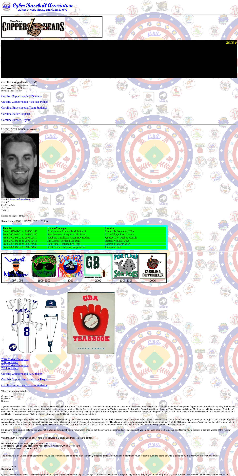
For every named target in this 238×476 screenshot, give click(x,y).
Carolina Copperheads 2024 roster (21, 96)
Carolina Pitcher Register (16, 120)
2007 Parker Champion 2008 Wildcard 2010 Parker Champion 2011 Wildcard (15, 364)
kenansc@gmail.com (20, 199)
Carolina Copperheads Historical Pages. (24, 101)
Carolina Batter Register (15, 113)
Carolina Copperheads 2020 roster (21, 373)
